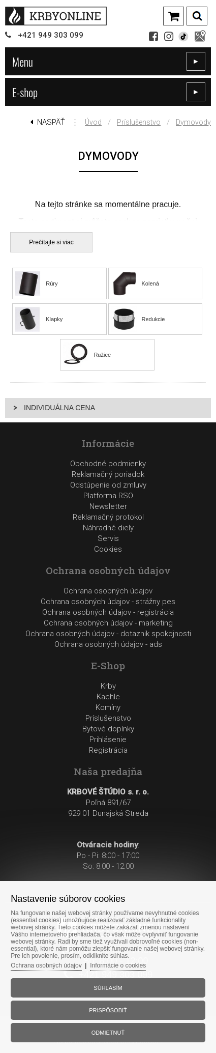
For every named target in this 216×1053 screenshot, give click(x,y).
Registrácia (108, 750)
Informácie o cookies (118, 965)
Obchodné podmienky (108, 463)
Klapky (54, 319)
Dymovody (193, 122)
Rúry (51, 283)
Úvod (93, 122)
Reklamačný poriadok (108, 474)
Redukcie (153, 319)
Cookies (108, 549)
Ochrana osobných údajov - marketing (108, 623)
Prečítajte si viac (51, 242)
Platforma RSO (108, 495)
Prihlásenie (108, 739)
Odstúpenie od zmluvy (108, 485)
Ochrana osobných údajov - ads (108, 644)
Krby (108, 686)
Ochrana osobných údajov (108, 590)
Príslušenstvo (139, 122)
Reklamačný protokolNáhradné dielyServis (108, 528)
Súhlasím (108, 988)
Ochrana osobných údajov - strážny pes (108, 601)
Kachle (108, 696)
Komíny (108, 707)
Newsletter (108, 506)
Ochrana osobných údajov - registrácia (108, 612)
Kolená (150, 283)
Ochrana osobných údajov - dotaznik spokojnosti (108, 633)
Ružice (102, 355)
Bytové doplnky (108, 728)
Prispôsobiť (108, 1010)
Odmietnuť (108, 1033)
